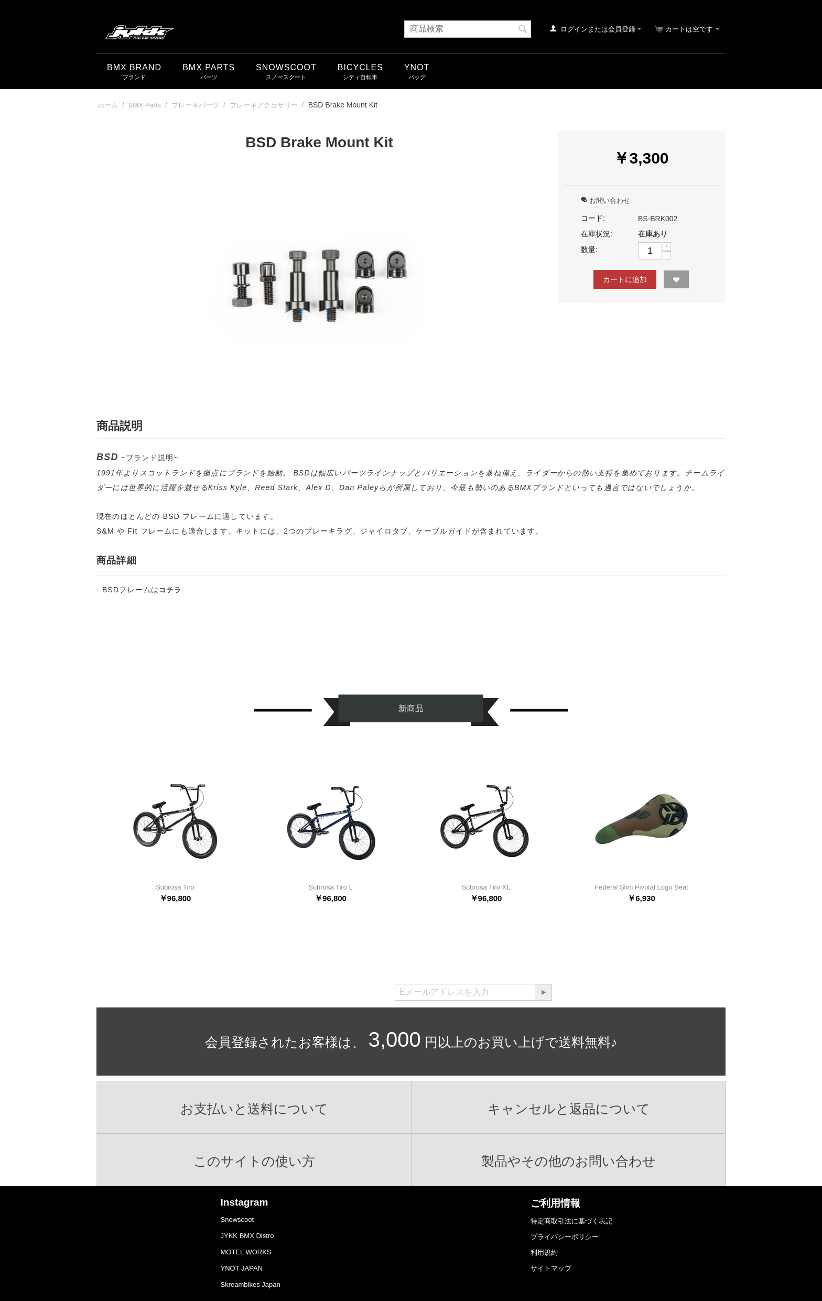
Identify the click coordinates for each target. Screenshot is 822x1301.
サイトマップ (551, 1268)
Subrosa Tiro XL (485, 887)
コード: (593, 218)
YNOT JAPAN (242, 1268)
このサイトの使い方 (254, 1161)
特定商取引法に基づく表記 (571, 1221)
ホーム (108, 105)
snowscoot (286, 67)
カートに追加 (625, 279)
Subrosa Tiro (175, 887)
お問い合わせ (605, 200)
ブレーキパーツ (195, 105)
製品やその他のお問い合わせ (568, 1161)
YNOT (416, 67)
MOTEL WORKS (246, 1252)
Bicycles (360, 67)
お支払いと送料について (254, 1108)
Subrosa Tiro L (330, 887)
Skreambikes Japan (250, 1284)
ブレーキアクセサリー (264, 105)
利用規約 (544, 1252)
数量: (589, 249)
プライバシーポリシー (565, 1237)
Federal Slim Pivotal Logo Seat (641, 887)
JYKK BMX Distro (247, 1236)
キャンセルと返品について (569, 1108)
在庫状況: (596, 234)
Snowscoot (237, 1219)
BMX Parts (208, 67)
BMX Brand (134, 67)
